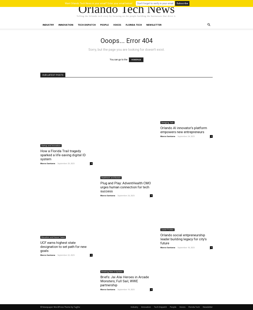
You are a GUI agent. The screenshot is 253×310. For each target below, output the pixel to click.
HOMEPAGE (136, 60)
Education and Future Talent (53, 237)
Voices (117, 24)
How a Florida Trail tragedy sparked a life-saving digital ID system (63, 155)
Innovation (65, 24)
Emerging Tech (167, 122)
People (104, 24)
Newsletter (154, 24)
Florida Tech (134, 24)
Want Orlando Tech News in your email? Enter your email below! (98, 3)
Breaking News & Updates (112, 271)
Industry (48, 24)
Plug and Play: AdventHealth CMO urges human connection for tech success (125, 187)
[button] (209, 25)
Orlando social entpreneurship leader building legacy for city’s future (183, 239)
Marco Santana (47, 163)
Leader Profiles (167, 230)
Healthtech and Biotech (111, 178)
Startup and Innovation (51, 145)
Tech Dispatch (87, 24)
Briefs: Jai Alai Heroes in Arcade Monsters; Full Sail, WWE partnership (124, 281)
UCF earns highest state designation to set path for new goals (63, 247)
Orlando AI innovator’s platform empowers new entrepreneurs (183, 130)
